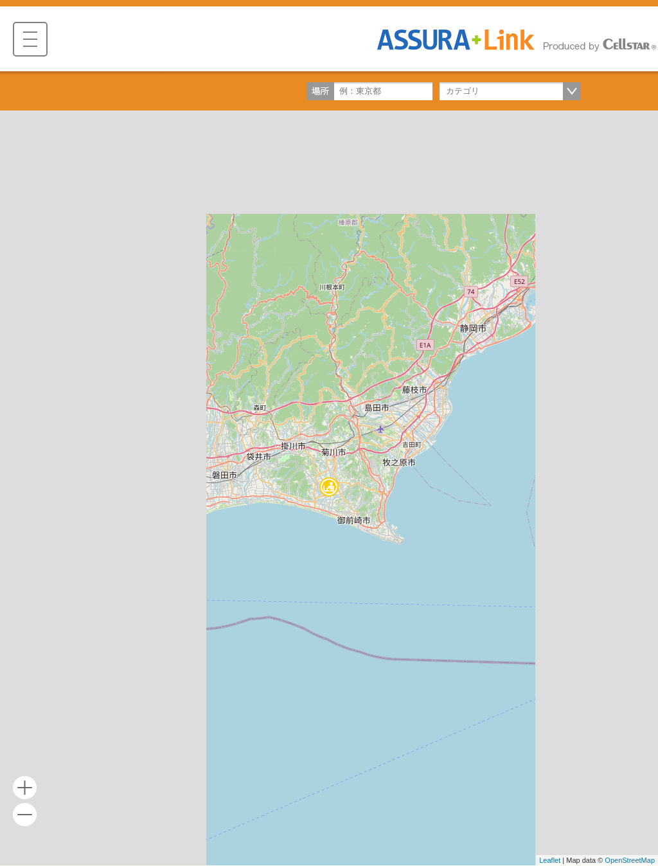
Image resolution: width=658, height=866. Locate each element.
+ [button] (25, 788)
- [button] (25, 815)
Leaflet (549, 860)
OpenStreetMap (630, 860)
